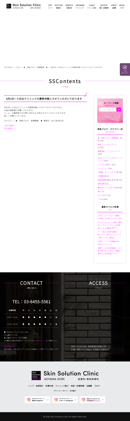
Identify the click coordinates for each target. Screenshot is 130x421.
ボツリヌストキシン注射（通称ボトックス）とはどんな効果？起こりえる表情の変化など (110, 225)
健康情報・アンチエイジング (109, 151)
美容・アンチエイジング (107, 144)
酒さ (99, 191)
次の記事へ (9, 128)
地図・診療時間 (77, 385)
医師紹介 (40, 385)
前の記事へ (10, 125)
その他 (100, 199)
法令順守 (73, 391)
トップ (31, 385)
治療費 (89, 385)
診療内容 (49, 385)
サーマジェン (103, 168)
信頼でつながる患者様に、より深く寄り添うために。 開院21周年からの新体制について (110, 251)
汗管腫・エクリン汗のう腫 (108, 172)
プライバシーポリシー (61, 391)
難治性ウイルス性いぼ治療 (108, 187)
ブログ (97, 385)
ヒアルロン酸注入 (105, 164)
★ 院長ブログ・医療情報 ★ (29, 120)
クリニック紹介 (62, 385)
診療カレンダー (41, 341)
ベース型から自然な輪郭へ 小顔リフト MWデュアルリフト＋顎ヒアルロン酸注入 (110, 235)
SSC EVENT (102, 195)
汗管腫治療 (102, 176)
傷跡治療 (101, 183)
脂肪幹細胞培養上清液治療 (108, 180)
